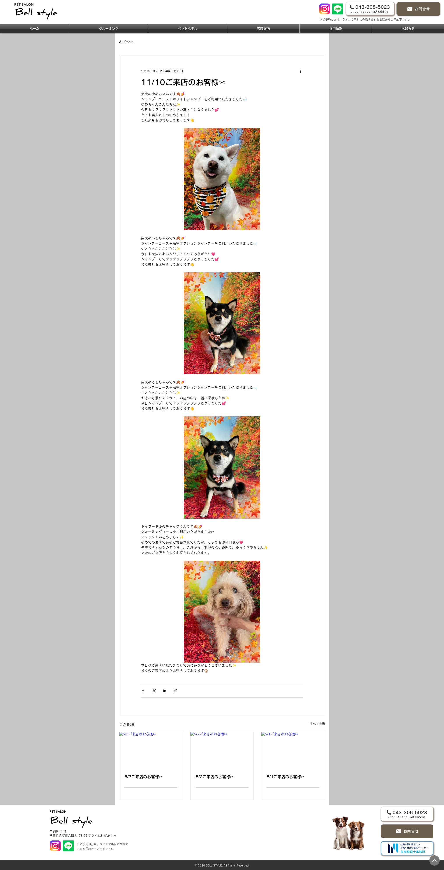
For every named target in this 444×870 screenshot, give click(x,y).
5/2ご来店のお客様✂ (214, 777)
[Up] (434, 860)
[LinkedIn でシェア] (164, 690)
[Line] (337, 9)
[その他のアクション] (300, 71)
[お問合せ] (418, 9)
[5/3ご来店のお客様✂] (151, 750)
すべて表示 (317, 723)
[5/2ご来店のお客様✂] (222, 750)
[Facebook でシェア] (143, 690)
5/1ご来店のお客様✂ (285, 777)
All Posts (126, 42)
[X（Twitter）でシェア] (154, 690)
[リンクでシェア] (175, 690)
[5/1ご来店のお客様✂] (293, 750)
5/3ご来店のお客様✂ (143, 777)
